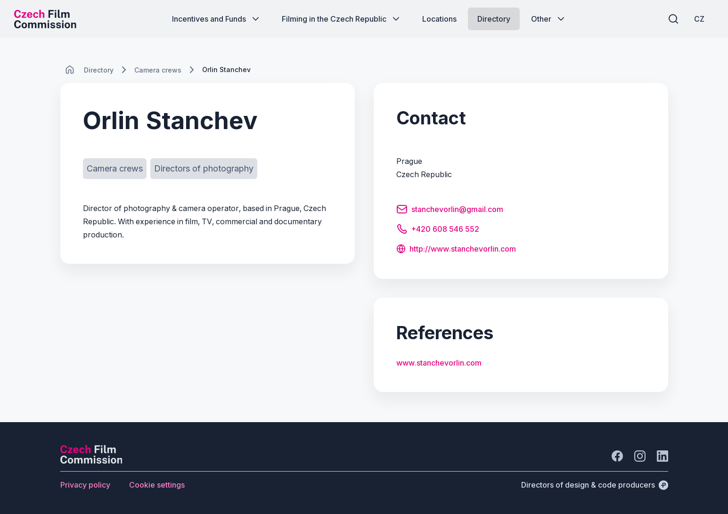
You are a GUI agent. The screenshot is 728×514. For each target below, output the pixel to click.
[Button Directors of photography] (204, 168)
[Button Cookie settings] (157, 484)
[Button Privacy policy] (85, 484)
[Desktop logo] (45, 18)
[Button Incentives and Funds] (216, 19)
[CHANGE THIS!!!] (69, 69)
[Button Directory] (494, 19)
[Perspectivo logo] (91, 460)
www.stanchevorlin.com (439, 362)
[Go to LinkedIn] (662, 456)
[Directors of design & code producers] (594, 484)
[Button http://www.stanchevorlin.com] (456, 249)
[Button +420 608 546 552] (437, 230)
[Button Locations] (439, 19)
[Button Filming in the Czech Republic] (341, 19)
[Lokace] (99, 70)
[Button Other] (549, 19)
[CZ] (699, 19)
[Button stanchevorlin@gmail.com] (449, 211)
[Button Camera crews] (115, 168)
